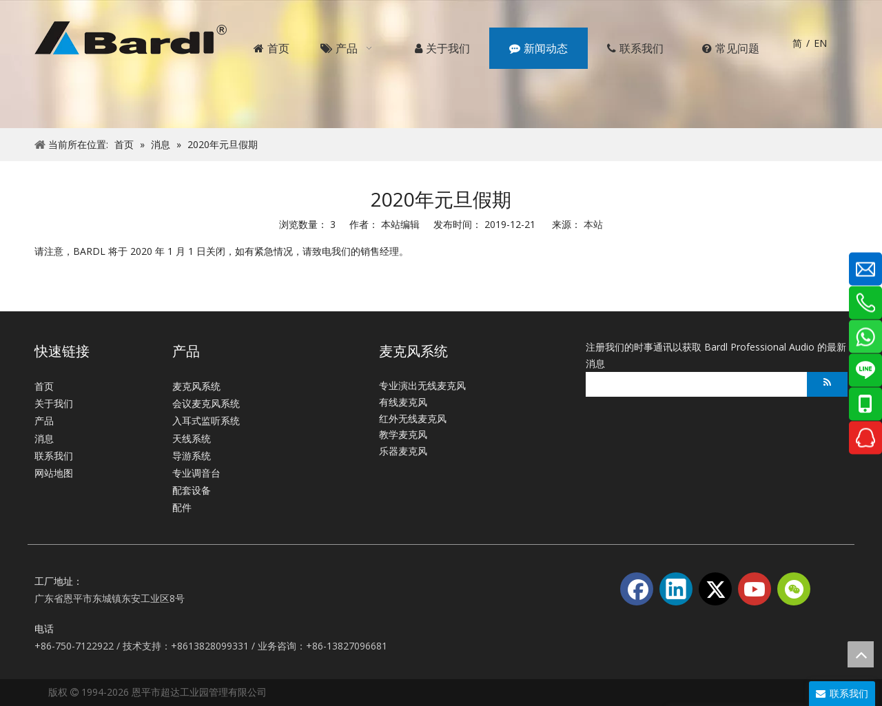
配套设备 (191, 490)
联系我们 (53, 455)
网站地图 (53, 472)
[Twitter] (715, 588)
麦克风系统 (196, 386)
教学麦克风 (403, 434)
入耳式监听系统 (206, 420)
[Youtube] (754, 588)
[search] (693, 384)
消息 (44, 438)
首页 (44, 386)
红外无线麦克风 (413, 418)
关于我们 (53, 403)
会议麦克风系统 (206, 403)
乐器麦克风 (403, 450)
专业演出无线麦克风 (422, 385)
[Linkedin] (676, 588)
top (861, 654)
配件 (182, 507)
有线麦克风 (403, 401)
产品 (44, 420)
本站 (593, 224)
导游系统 (191, 455)
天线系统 (191, 438)
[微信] (793, 588)
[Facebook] (636, 588)
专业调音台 (196, 472)
